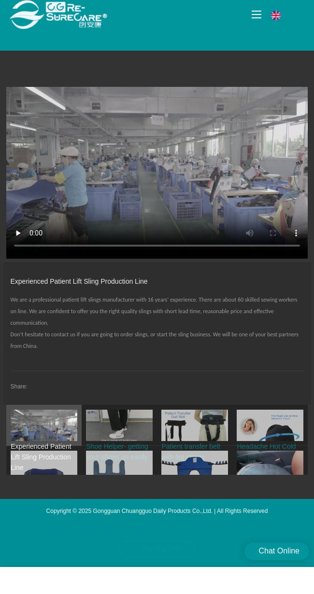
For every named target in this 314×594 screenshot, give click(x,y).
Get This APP (162, 549)
